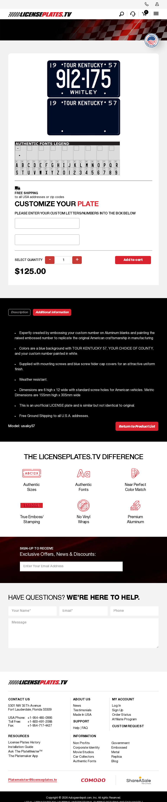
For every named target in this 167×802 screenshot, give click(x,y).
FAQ (85, 728)
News (77, 706)
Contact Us (19, 700)
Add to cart (133, 260)
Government (121, 744)
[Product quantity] (63, 260)
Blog (115, 762)
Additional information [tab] (52, 312)
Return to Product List (137, 426)
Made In (82, 715)
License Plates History (24, 743)
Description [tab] (19, 312)
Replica (117, 757)
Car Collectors (83, 757)
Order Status (121, 715)
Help (76, 728)
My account (123, 700)
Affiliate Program (124, 720)
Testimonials (82, 711)
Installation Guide (20, 747)
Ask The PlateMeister (25, 752)
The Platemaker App (23, 757)
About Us (81, 700)
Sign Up (117, 711)
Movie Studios (83, 753)
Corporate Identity (86, 748)
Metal (116, 753)
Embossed (119, 748)
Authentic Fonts (84, 762)
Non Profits (81, 744)
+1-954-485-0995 (39, 718)
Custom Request (128, 727)
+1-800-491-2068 (39, 722)
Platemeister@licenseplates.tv (32, 781)
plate (87, 205)
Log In (116, 706)
